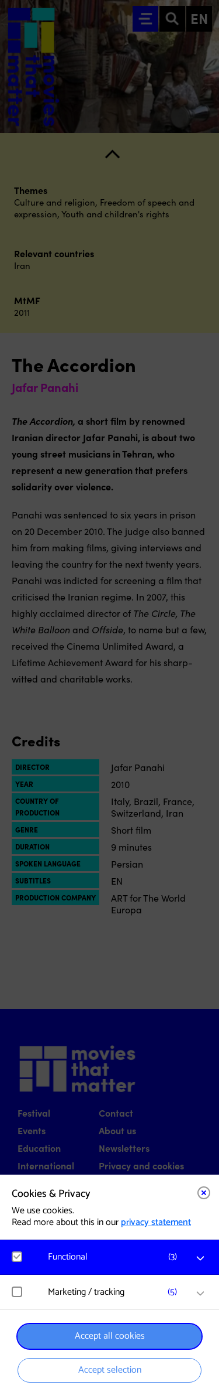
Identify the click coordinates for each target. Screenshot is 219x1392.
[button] (115, 1257)
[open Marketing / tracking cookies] (200, 1293)
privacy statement (156, 1222)
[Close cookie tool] (203, 1192)
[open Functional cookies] (200, 1258)
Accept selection (109, 1370)
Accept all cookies (110, 1336)
